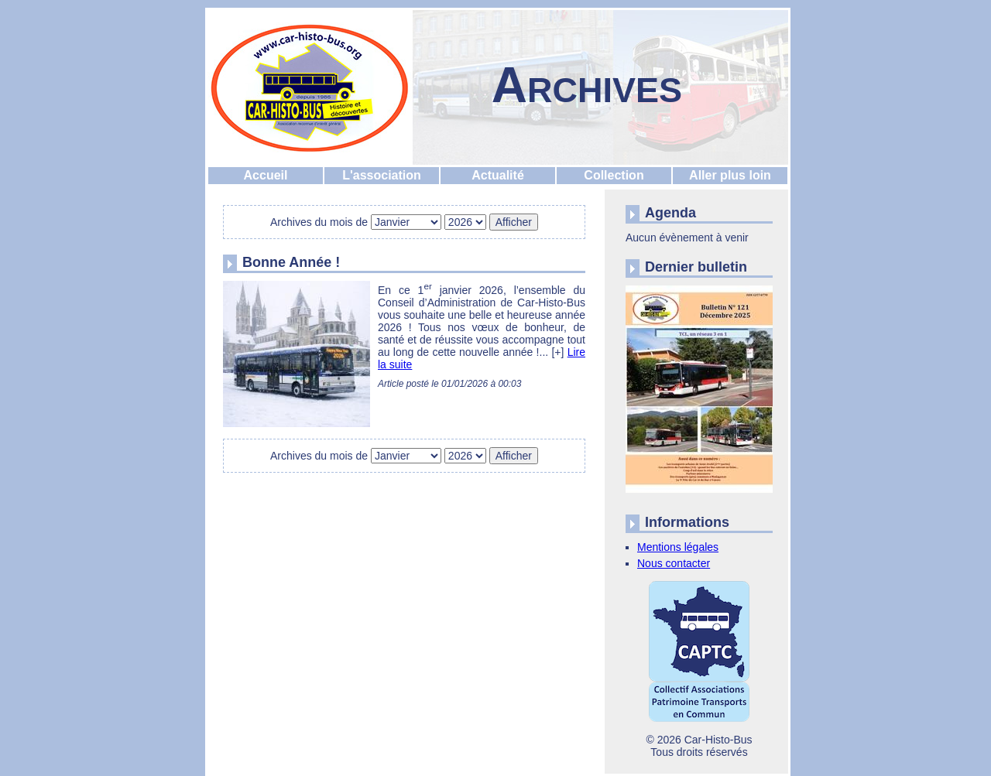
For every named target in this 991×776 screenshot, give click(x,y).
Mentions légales (677, 547)
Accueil (266, 175)
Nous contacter (673, 563)
